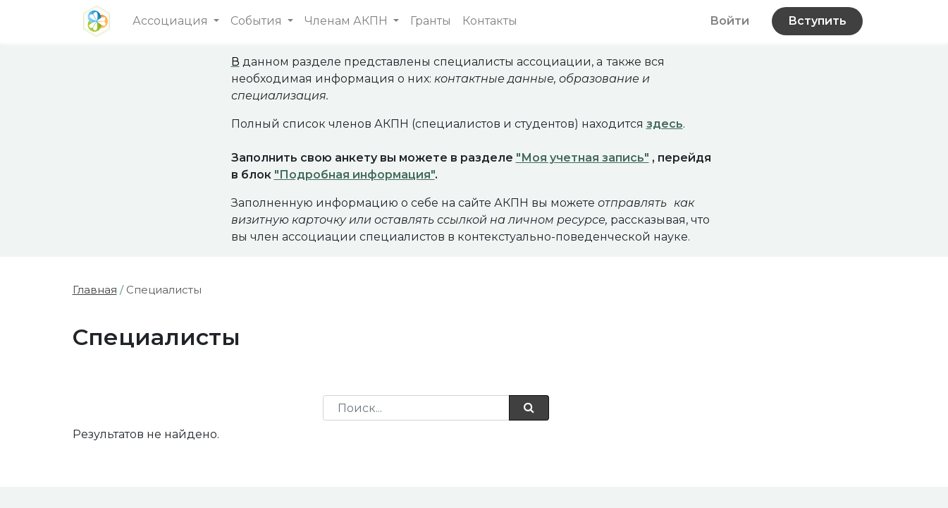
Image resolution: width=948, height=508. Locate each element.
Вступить (817, 21)
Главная (95, 289)
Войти (729, 21)
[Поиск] (529, 408)
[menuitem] (431, 21)
